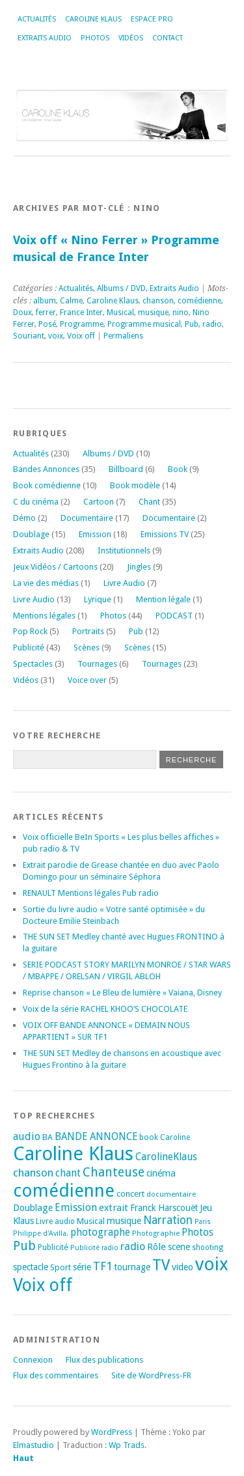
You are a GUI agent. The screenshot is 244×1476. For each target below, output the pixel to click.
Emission (95, 534)
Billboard (126, 469)
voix (55, 336)
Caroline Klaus (93, 19)
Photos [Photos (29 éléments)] (197, 1232)
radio (212, 324)
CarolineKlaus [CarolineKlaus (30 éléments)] (166, 1156)
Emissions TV (165, 534)
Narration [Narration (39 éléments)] (168, 1220)
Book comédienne (47, 485)
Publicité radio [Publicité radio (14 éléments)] (94, 1248)
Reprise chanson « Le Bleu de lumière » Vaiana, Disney (122, 992)
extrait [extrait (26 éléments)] (113, 1208)
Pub (191, 324)
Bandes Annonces (46, 469)
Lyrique (97, 599)
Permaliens (123, 336)
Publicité (28, 647)
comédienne (199, 300)
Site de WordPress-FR (151, 1375)
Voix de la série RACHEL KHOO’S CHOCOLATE (105, 1009)
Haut (23, 1458)
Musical (120, 312)
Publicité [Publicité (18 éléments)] (53, 1247)
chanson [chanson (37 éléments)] (33, 1172)
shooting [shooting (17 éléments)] (207, 1247)
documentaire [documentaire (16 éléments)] (171, 1194)
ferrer (46, 312)
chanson (158, 300)
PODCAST (174, 615)
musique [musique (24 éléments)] (124, 1221)
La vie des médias (46, 583)
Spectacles (33, 664)
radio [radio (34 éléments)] (132, 1246)
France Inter (81, 312)
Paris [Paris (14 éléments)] (203, 1222)
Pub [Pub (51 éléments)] (24, 1245)
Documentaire (87, 518)
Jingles (139, 567)
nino (180, 312)
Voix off (81, 336)
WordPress (111, 1432)
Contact (167, 38)
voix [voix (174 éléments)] (211, 1264)
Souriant (28, 336)
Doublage (31, 534)
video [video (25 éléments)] (182, 1267)
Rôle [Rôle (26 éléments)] (156, 1247)
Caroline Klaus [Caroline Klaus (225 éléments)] (73, 1154)
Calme (71, 300)
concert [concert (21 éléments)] (130, 1194)
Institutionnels (124, 550)
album (44, 300)
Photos (95, 38)
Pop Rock (30, 631)
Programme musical (144, 324)
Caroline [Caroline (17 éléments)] (175, 1137)
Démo (24, 518)
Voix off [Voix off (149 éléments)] (42, 1285)
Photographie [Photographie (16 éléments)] (156, 1233)
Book (177, 469)
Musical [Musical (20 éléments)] (91, 1221)
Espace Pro (152, 19)
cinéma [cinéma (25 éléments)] (161, 1173)
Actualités (37, 19)
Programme (81, 324)
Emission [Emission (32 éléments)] (76, 1207)
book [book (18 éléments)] (148, 1137)
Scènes (87, 647)
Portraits (88, 631)
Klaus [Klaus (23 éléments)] (23, 1221)
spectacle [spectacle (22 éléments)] (30, 1267)
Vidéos (130, 38)
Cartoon (98, 502)
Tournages (97, 664)
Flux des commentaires (55, 1375)
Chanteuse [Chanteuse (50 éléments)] (113, 1172)
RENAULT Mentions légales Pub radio (91, 893)
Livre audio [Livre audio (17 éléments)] (55, 1221)
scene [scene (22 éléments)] (179, 1247)
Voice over (87, 680)
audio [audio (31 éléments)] (26, 1136)
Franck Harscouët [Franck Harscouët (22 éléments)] (164, 1208)
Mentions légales (44, 615)
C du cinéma (36, 502)
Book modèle (135, 485)
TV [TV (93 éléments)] (161, 1265)
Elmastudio (33, 1445)
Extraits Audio (45, 38)
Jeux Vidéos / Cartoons (55, 567)
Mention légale (163, 599)
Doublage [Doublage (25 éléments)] (33, 1208)
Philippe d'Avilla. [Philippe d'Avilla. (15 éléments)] (40, 1233)
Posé (47, 324)
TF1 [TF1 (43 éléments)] (103, 1266)
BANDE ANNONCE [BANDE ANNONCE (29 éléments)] (96, 1137)
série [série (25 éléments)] (82, 1267)
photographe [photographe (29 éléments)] (100, 1232)
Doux (22, 312)
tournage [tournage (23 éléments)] (132, 1267)
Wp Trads (126, 1445)
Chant (149, 502)
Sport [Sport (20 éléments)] (60, 1267)
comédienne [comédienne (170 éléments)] (64, 1190)
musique (153, 312)
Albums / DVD (121, 288)
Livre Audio (124, 583)
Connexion (33, 1360)
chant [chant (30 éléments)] (68, 1173)
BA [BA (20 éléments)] (47, 1137)
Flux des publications (104, 1360)
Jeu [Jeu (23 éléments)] (206, 1208)
